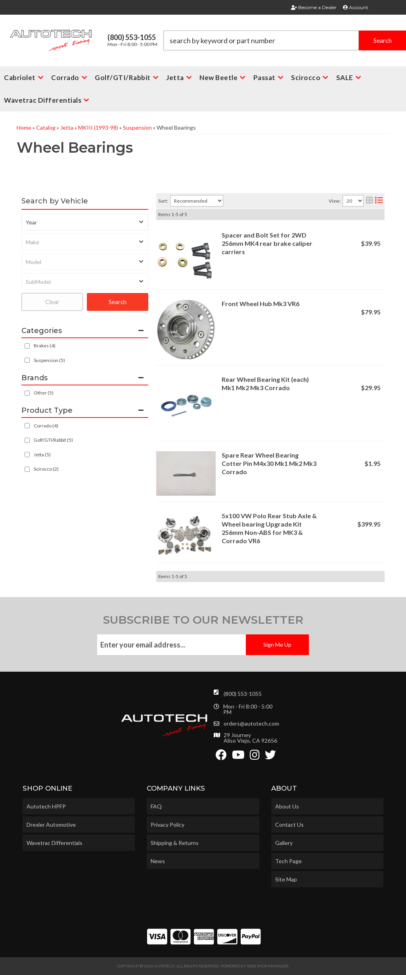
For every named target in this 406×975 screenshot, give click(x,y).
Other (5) (44, 393)
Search (117, 301)
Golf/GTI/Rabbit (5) (53, 440)
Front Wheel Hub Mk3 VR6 (260, 303)
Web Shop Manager (268, 966)
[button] (284, 40)
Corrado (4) (46, 426)
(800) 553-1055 (243, 693)
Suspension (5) (49, 360)
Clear (52, 301)
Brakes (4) (45, 346)
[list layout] (379, 201)
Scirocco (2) (46, 469)
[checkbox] (27, 393)
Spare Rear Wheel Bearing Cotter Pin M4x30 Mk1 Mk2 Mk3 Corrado (269, 463)
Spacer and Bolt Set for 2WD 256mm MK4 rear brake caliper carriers (267, 243)
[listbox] (84, 222)
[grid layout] (369, 201)
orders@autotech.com (251, 723)
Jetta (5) (42, 455)
